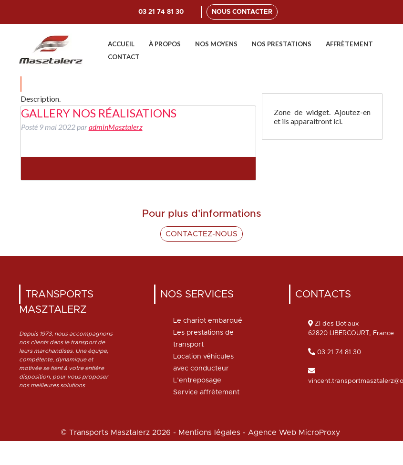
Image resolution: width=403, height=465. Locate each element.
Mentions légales (209, 432)
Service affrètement (206, 392)
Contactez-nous (201, 234)
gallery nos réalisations (98, 113)
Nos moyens (216, 44)
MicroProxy (319, 432)
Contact (124, 57)
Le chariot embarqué (207, 320)
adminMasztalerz (116, 126)
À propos (165, 44)
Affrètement (349, 44)
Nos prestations (281, 44)
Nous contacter (242, 12)
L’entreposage (197, 380)
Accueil (121, 44)
